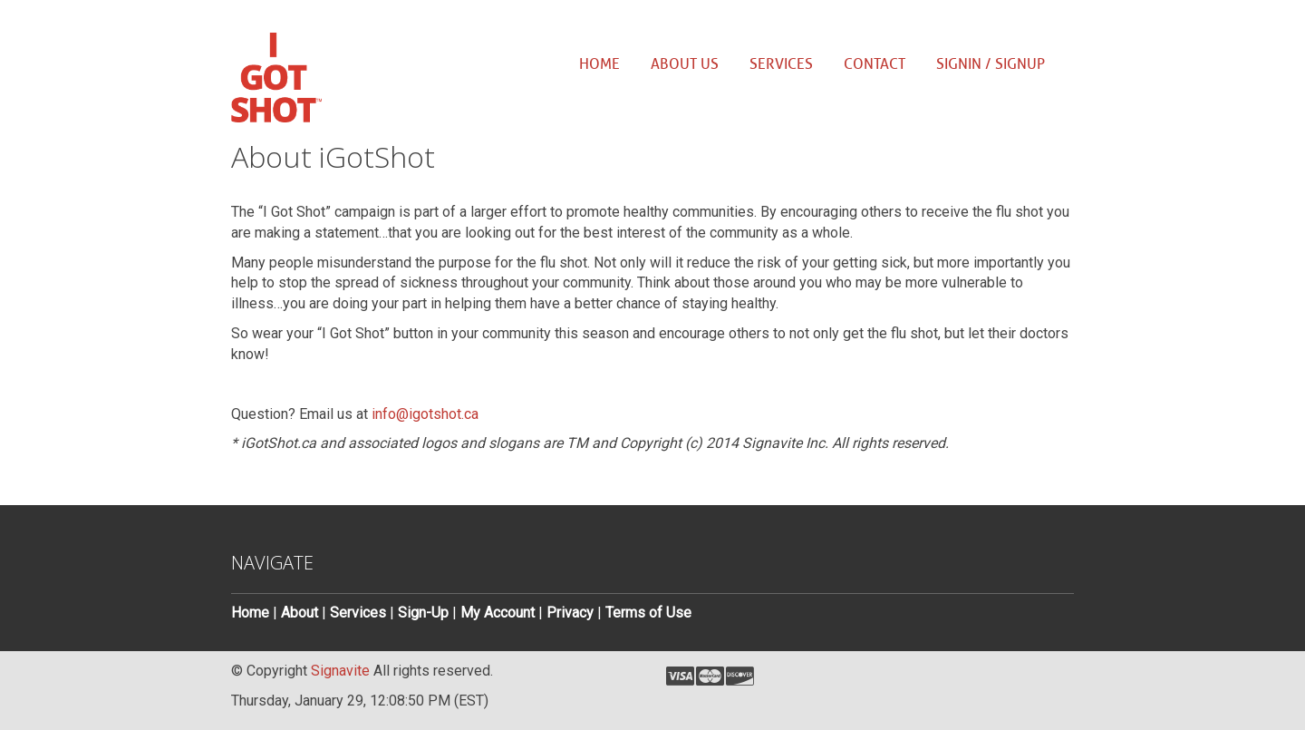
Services (781, 64)
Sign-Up (423, 612)
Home (599, 64)
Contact (874, 64)
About (299, 612)
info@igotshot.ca (425, 414)
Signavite (340, 670)
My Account (497, 612)
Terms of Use (648, 612)
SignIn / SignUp (990, 64)
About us (685, 64)
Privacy (570, 612)
